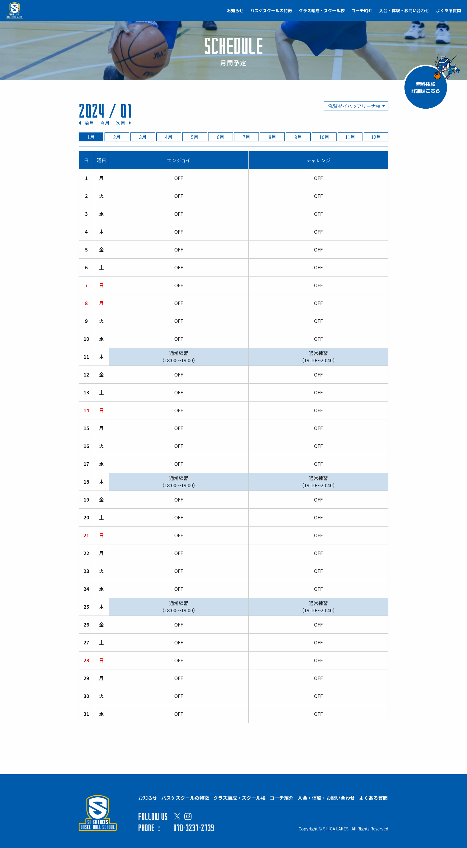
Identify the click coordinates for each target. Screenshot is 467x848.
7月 (246, 136)
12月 (376, 136)
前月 (89, 123)
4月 (168, 136)
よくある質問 (448, 10)
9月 (298, 136)
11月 (350, 136)
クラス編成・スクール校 (322, 10)
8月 (272, 136)
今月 (105, 123)
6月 (220, 136)
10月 (324, 136)
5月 (194, 136)
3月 (143, 136)
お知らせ (235, 10)
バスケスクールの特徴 (271, 10)
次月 (120, 123)
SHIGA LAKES (336, 829)
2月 (117, 136)
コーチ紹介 (361, 10)
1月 (91, 136)
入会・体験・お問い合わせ (404, 10)
